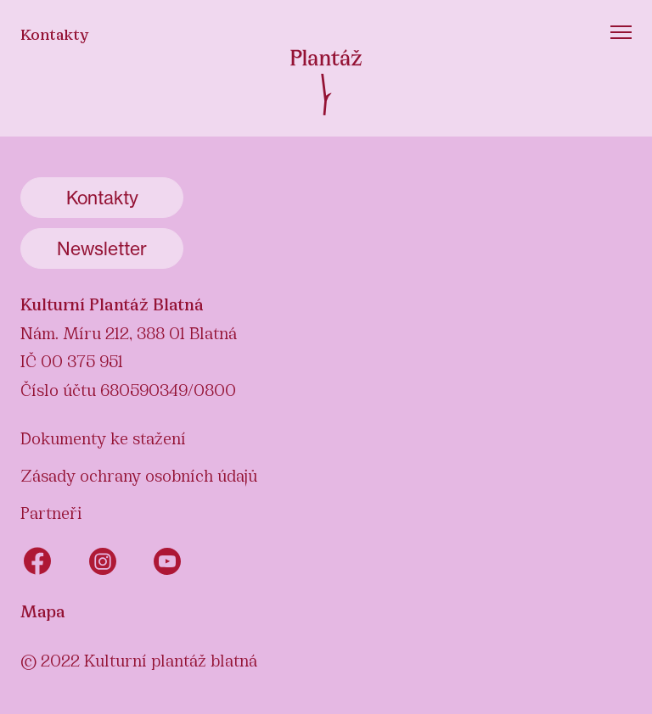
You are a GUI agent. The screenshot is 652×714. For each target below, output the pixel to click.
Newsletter (102, 248)
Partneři (51, 511)
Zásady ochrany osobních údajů (138, 474)
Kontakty (54, 33)
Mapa (42, 610)
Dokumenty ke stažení (103, 437)
